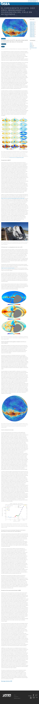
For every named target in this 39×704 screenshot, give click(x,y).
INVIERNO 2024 (32, 34)
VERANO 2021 (32, 25)
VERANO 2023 (32, 30)
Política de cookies (17, 698)
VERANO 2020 (32, 23)
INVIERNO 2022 (32, 29)
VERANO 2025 (32, 35)
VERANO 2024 (32, 33)
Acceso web (16, 696)
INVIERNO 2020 (32, 24)
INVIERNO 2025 (32, 36)
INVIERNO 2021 (32, 26)
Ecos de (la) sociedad (33, 47)
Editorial (31, 46)
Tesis (31, 42)
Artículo (3, 46)
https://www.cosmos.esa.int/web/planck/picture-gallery (16, 157)
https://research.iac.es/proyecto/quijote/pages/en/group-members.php (12, 198)
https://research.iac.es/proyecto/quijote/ (8, 268)
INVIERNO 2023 (32, 31)
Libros (31, 44)
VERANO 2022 (32, 28)
